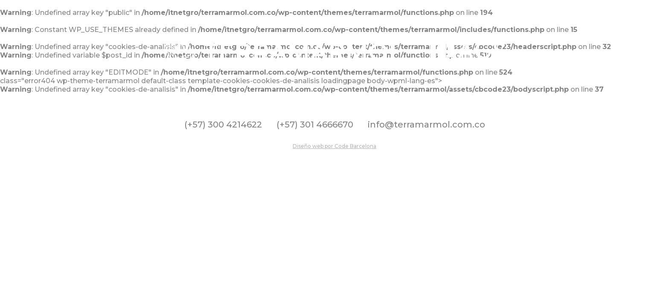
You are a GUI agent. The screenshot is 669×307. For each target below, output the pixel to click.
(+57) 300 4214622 (223, 124)
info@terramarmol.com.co (426, 124)
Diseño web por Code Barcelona (334, 146)
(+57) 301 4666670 (314, 124)
